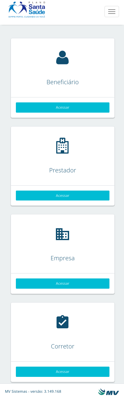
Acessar (62, 107)
